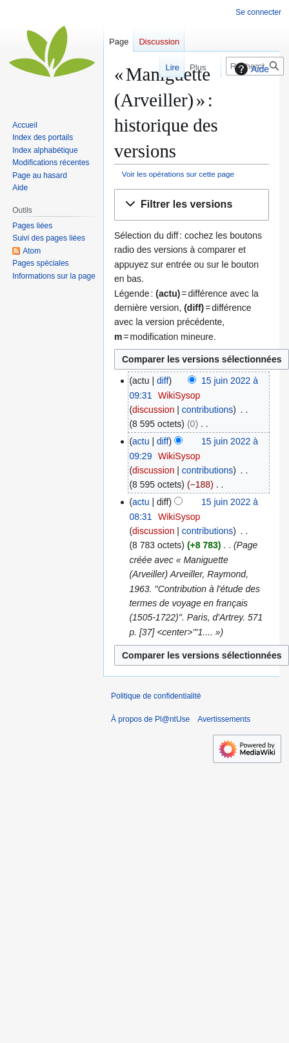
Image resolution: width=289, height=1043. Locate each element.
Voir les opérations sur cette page (178, 174)
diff (162, 380)
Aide (250, 69)
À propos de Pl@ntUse (150, 719)
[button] (191, 204)
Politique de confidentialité (156, 695)
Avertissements (223, 719)
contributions (207, 409)
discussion (153, 409)
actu (140, 441)
